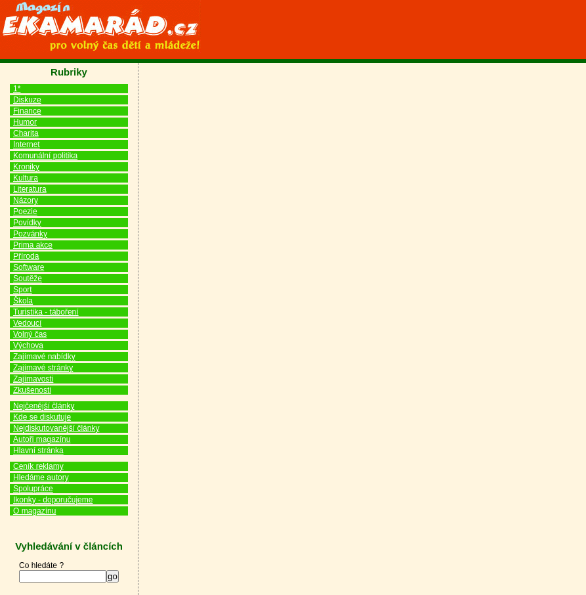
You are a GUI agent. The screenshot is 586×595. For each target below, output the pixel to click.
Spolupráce (33, 488)
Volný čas (30, 334)
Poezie (25, 211)
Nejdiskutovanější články (56, 428)
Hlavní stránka (38, 450)
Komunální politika (45, 155)
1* (16, 88)
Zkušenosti (32, 390)
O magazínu (34, 511)
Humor (25, 122)
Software (28, 267)
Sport (22, 289)
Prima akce (32, 245)
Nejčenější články (43, 405)
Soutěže (27, 278)
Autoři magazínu (41, 439)
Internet (26, 144)
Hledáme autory (41, 477)
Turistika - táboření (46, 312)
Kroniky (26, 166)
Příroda (26, 256)
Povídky (27, 222)
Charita (26, 133)
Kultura (25, 178)
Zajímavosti (33, 379)
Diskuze (27, 99)
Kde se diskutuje (42, 417)
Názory (25, 200)
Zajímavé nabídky (44, 356)
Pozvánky (30, 233)
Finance (27, 111)
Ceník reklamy (38, 466)
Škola (23, 300)
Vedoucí (27, 323)
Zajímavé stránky (43, 367)
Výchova (28, 345)
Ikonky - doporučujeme (53, 499)
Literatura (30, 189)
